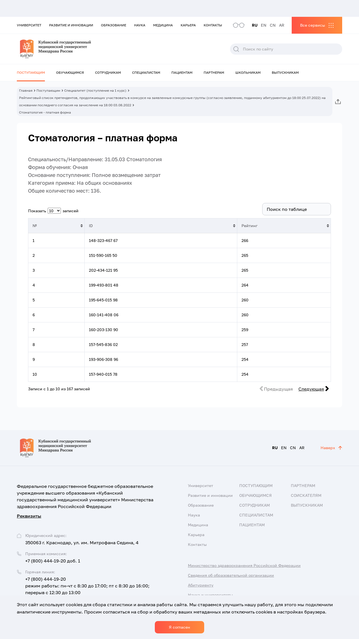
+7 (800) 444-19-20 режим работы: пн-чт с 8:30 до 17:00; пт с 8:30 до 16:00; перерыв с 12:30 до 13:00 (87, 585)
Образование (113, 25)
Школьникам (248, 72)
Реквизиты (29, 516)
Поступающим (31, 72)
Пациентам (181, 72)
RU (254, 25)
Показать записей (53, 210)
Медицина (163, 25)
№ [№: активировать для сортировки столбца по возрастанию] (35, 225)
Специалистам (146, 72)
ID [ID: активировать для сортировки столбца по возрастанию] (91, 225)
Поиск (236, 49)
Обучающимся (70, 72)
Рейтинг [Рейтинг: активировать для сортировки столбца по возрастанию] (249, 225)
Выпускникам (285, 72)
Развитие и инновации (71, 25)
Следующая (311, 389)
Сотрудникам (108, 72)
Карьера (188, 25)
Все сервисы (312, 25)
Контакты (213, 25)
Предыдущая (278, 389)
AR (281, 25)
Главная (26, 90)
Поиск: (288, 209)
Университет (29, 25)
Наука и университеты (210, 594)
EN (263, 25)
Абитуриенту (200, 585)
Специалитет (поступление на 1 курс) (95, 90)
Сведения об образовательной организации (231, 575)
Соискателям (306, 495)
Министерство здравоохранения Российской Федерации (244, 565)
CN (273, 25)
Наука (139, 25)
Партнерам (214, 72)
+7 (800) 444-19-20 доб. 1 (52, 561)
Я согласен (179, 627)
